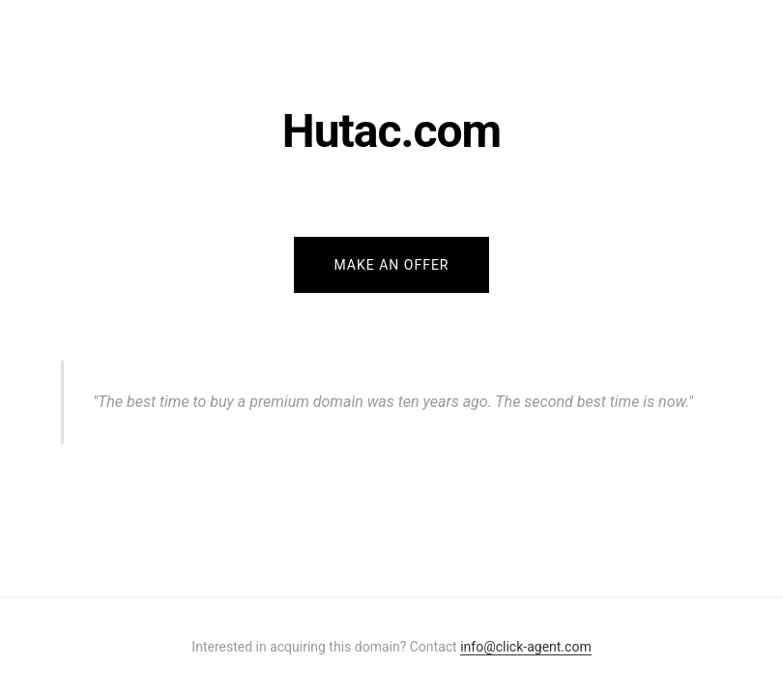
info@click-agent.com (525, 646)
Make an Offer (392, 265)
